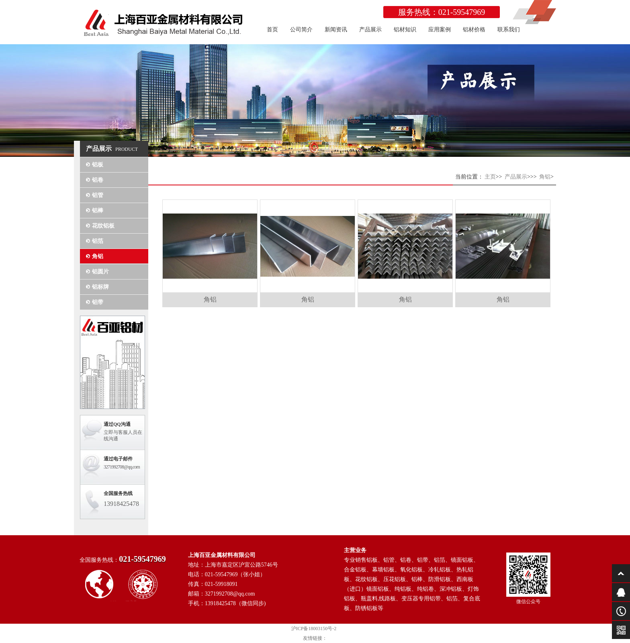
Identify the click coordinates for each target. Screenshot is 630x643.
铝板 (97, 165)
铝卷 (97, 180)
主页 (490, 177)
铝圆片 (100, 272)
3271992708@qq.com (122, 467)
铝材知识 (405, 30)
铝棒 (97, 210)
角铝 (97, 256)
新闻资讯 (336, 30)
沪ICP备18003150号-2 (314, 628)
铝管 (97, 195)
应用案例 (439, 30)
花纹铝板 (103, 226)
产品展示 (370, 30)
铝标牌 (100, 287)
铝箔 (97, 241)
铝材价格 (474, 30)
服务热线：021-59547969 (441, 12)
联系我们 (508, 30)
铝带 (97, 302)
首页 (272, 30)
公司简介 (301, 30)
